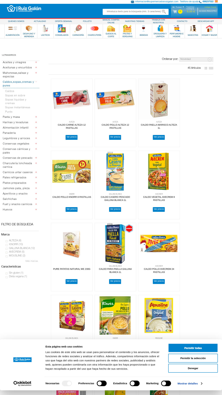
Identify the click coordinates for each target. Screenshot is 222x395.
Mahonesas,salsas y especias (15, 75)
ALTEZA (15, 240)
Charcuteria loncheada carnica (17, 165)
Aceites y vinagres (14, 62)
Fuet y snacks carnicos (17, 204)
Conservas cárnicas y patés (16, 151)
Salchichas (10, 199)
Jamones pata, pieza (16, 188)
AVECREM (16, 252)
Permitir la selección (193, 362)
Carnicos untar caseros (18, 172)
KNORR (16, 244)
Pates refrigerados (14, 177)
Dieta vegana (18, 276)
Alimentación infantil (16, 128)
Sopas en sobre (15, 95)
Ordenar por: (170, 59)
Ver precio (66, 125)
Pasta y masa (11, 117)
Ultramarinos (9, 55)
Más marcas (31, 261)
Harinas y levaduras (15, 122)
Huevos (7, 210)
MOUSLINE (17, 255)
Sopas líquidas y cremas (15, 102)
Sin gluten (16, 273)
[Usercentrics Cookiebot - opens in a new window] (22, 388)
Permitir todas (193, 352)
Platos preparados (14, 183)
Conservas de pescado (17, 158)
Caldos (9, 91)
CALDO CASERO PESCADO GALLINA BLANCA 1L (195, 116)
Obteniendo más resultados (132, 326)
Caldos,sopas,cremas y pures (18, 84)
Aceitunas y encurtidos (17, 67)
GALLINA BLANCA (22, 248)
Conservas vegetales (16, 144)
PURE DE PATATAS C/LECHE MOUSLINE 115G (98, 237)
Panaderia (9, 133)
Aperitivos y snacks (15, 194)
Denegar (193, 372)
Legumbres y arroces (16, 138)
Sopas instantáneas (17, 107)
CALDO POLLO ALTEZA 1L (163, 294)
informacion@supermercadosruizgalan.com (156, 2)
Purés (8, 112)
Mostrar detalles (188, 388)
